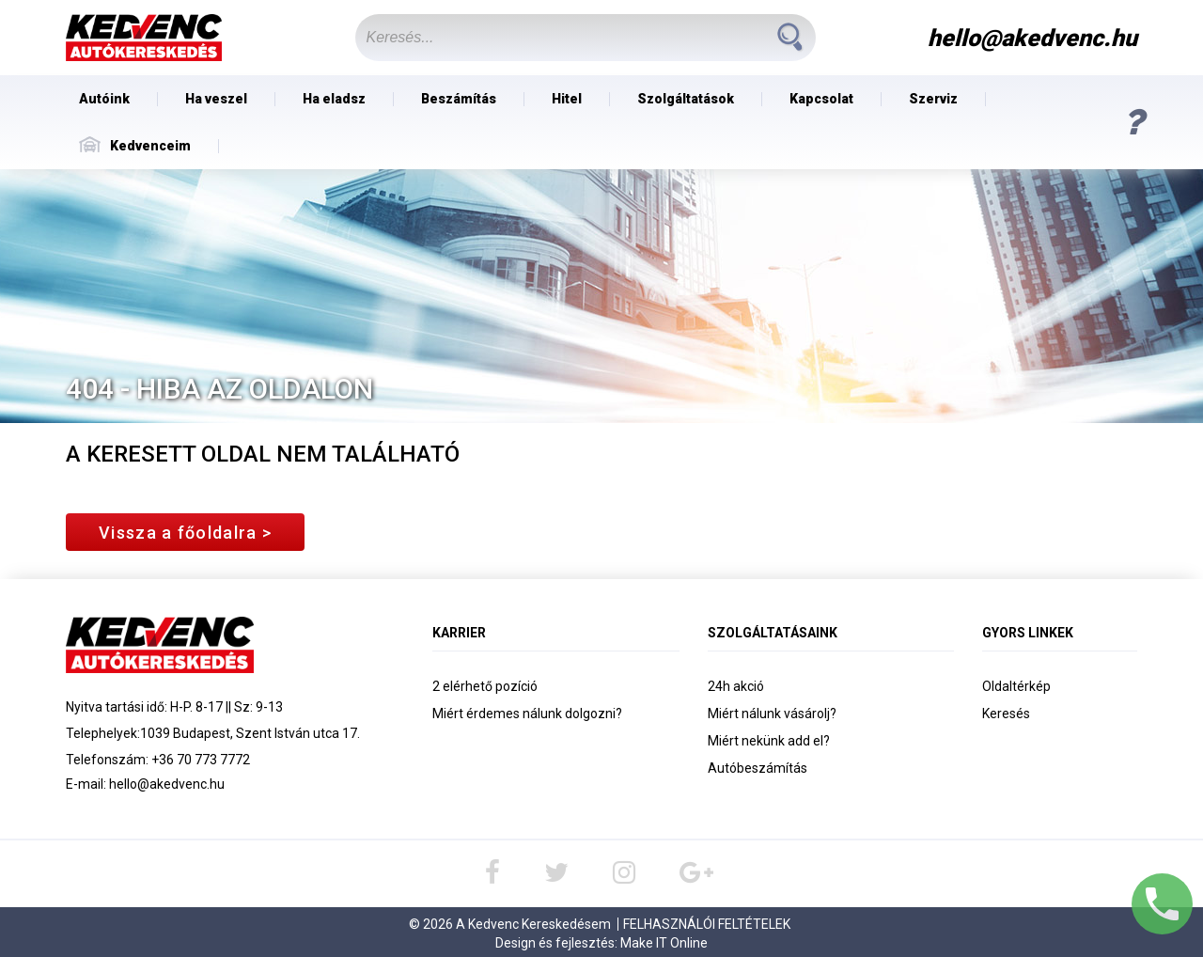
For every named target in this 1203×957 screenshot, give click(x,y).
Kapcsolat (821, 98)
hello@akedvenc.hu (167, 784)
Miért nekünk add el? (769, 740)
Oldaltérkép (1016, 686)
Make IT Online (664, 942)
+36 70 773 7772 (200, 759)
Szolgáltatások (685, 98)
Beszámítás (458, 98)
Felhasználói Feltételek (706, 924)
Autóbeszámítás (757, 768)
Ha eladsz (334, 98)
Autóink (104, 98)
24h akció (736, 686)
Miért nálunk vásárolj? (772, 713)
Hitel (567, 98)
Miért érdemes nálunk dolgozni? (527, 713)
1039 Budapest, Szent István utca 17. (250, 733)
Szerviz (933, 98)
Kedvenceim (135, 144)
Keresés (1006, 713)
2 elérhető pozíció (485, 686)
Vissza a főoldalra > (185, 532)
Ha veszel (216, 98)
